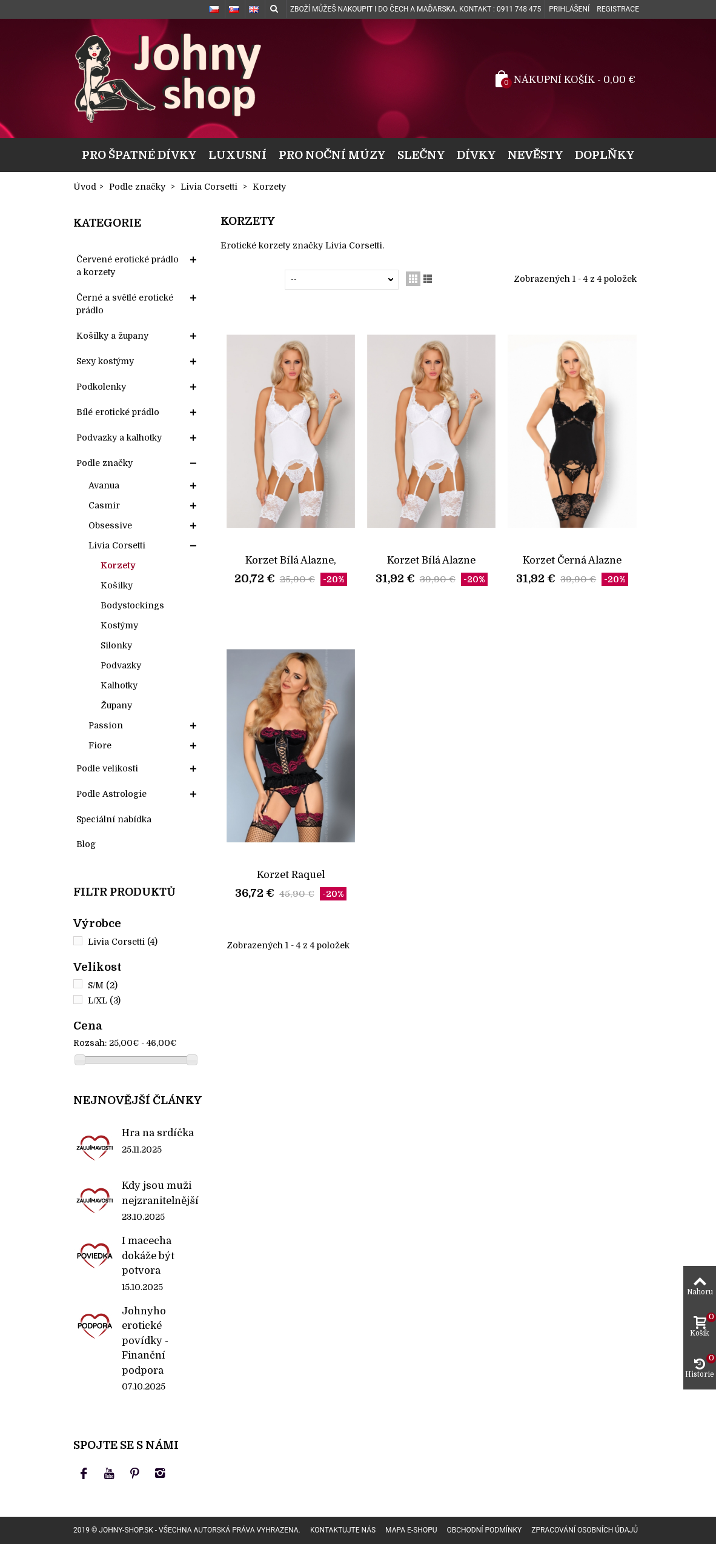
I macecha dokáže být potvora (148, 1255)
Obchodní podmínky (484, 1530)
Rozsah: (90, 1043)
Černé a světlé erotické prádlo (124, 304)
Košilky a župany (112, 336)
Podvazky (121, 665)
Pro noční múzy (332, 154)
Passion (105, 725)
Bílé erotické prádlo (117, 412)
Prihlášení (569, 9)
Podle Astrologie (111, 794)
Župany (116, 705)
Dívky (476, 154)
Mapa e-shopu (411, 1530)
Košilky (117, 585)
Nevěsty (535, 154)
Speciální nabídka (113, 819)
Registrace (618, 9)
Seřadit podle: (255, 279)
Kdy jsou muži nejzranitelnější (160, 1193)
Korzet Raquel (291, 874)
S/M (103, 985)
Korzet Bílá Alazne (431, 560)
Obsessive (110, 525)
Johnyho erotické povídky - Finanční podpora (145, 1340)
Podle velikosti (107, 768)
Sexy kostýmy (105, 361)
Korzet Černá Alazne (572, 560)
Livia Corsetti (116, 545)
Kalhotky (119, 685)
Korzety (118, 565)
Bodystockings (132, 605)
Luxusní (237, 154)
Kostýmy (119, 625)
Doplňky (604, 154)
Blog (86, 844)
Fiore (99, 745)
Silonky (116, 645)
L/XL (104, 1000)
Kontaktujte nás (343, 1530)
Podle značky (104, 463)
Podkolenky (101, 386)
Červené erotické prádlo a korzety (127, 266)
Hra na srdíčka (158, 1133)
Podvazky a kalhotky (119, 437)
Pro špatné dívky (139, 154)
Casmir (104, 505)
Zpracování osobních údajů (584, 1530)
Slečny (421, 154)
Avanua (103, 485)
